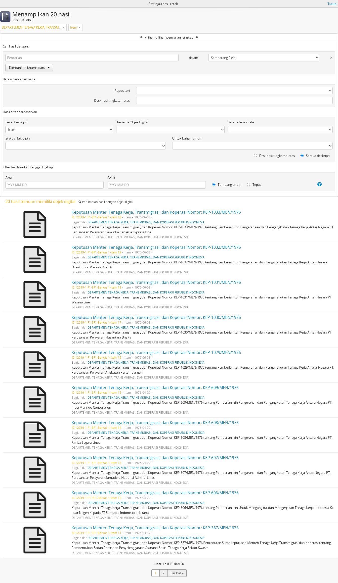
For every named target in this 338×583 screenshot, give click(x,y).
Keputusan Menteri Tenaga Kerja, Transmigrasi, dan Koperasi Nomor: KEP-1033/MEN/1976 (156, 212)
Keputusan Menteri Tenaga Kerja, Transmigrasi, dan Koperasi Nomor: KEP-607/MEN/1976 (155, 457)
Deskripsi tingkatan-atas (112, 100)
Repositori (122, 90)
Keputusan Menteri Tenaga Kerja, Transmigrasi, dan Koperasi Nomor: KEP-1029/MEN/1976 (156, 352)
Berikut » (176, 573)
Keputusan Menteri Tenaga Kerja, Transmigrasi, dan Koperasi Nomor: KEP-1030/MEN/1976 (156, 317)
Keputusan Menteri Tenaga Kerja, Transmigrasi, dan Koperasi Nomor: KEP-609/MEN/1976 (155, 387)
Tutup (332, 3)
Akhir (111, 177)
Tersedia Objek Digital (132, 122)
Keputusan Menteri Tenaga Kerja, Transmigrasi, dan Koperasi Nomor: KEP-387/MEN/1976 (155, 528)
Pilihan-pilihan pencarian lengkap (169, 37)
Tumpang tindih (226, 184)
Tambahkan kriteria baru (29, 67)
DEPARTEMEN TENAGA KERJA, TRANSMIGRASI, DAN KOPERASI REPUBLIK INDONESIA (146, 222)
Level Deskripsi (16, 122)
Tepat (254, 184)
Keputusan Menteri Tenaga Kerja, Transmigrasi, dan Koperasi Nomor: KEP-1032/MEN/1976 (156, 247)
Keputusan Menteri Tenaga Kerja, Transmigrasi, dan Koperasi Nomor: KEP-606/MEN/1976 (155, 492)
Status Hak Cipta (17, 138)
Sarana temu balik (241, 122)
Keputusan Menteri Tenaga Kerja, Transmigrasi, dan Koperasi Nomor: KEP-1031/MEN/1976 (156, 282)
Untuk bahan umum (187, 138)
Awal (8, 177)
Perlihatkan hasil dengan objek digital (106, 202)
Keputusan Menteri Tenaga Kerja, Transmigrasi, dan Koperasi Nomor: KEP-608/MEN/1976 (155, 422)
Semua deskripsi (315, 155)
